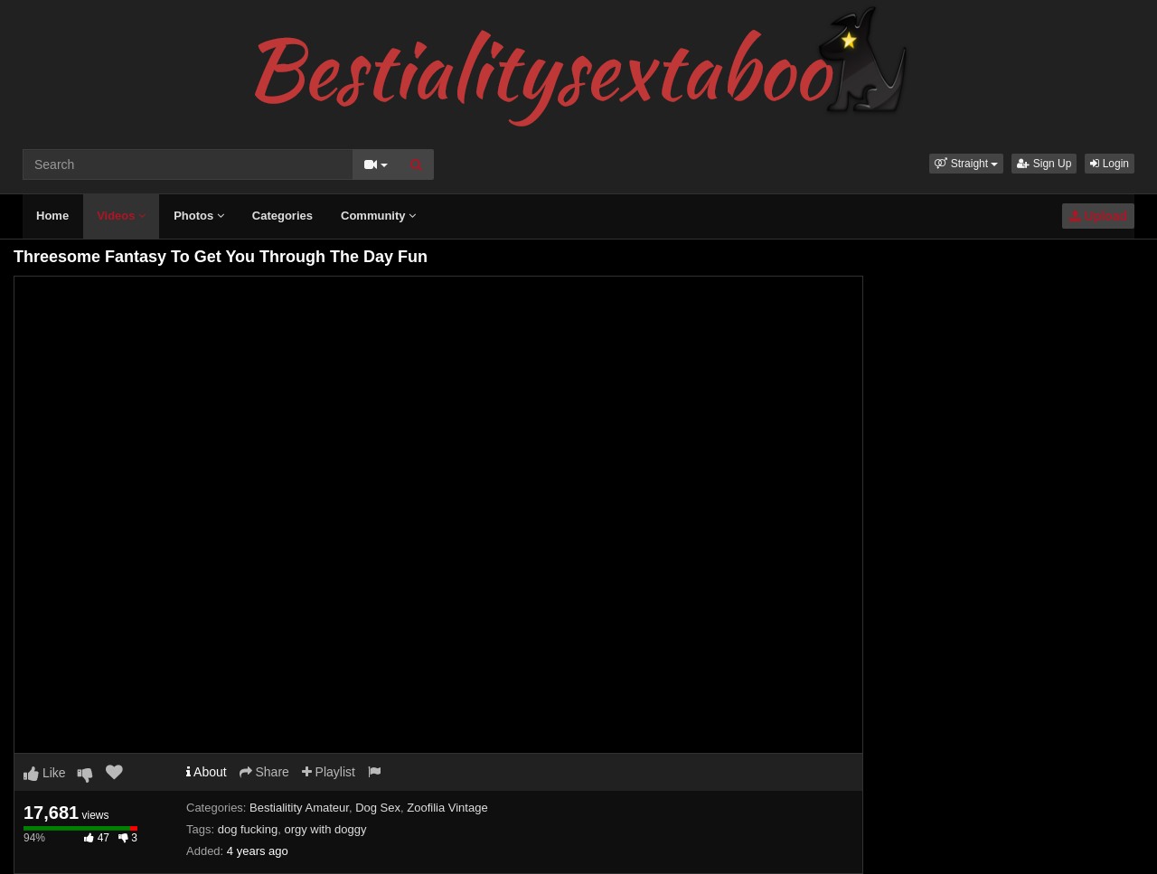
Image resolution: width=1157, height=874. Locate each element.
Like (45, 773)
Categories (282, 215)
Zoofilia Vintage (447, 807)
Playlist (328, 772)
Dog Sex (377, 807)
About (206, 772)
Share (264, 772)
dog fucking (248, 829)
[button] (966, 164)
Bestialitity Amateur (299, 807)
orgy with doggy (325, 829)
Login (1109, 163)
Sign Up (1044, 163)
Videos (121, 215)
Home (52, 215)
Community (378, 215)
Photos (199, 215)
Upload (1098, 216)
